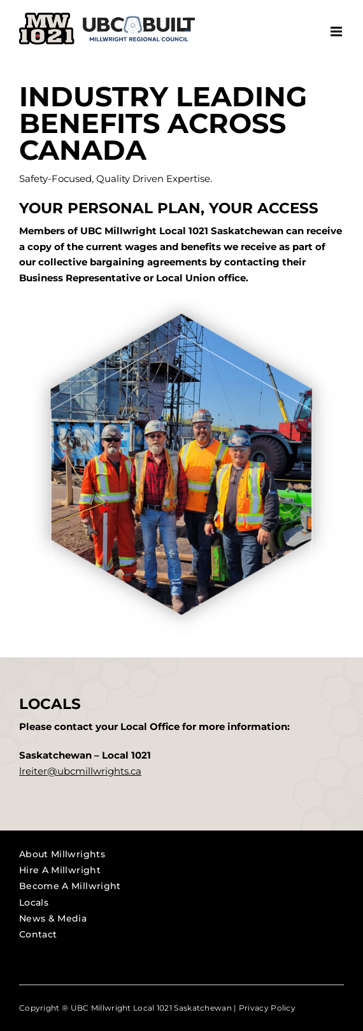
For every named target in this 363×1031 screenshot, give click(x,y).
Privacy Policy (267, 1008)
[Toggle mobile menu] (337, 31)
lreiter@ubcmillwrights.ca (80, 771)
